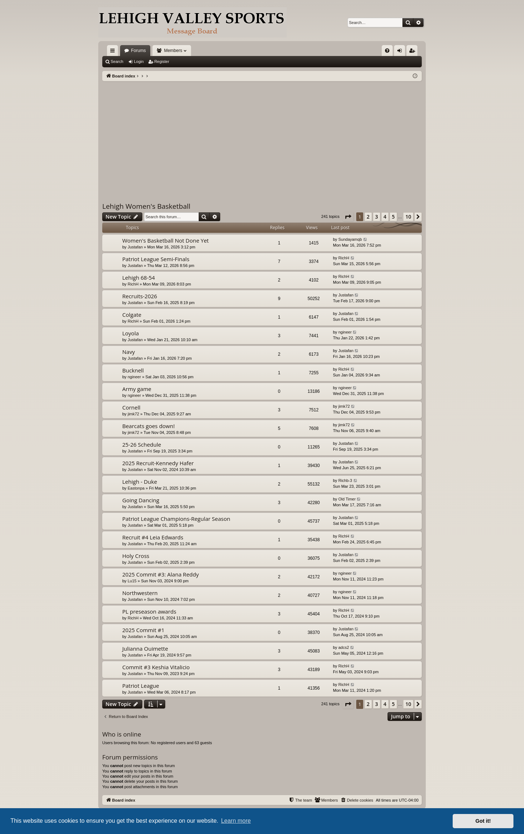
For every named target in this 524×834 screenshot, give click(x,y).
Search (117, 61)
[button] (347, 216)
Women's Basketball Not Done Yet (165, 240)
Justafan (135, 247)
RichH (343, 258)
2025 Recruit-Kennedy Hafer (158, 463)
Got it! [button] (483, 821)
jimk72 (133, 414)
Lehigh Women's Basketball (146, 206)
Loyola (130, 333)
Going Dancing (140, 500)
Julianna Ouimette (145, 648)
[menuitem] (387, 50)
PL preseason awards (149, 611)
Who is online (121, 734)
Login (139, 61)
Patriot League (140, 685)
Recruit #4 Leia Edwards (152, 537)
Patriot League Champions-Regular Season (176, 518)
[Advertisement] (262, 136)
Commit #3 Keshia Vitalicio (156, 667)
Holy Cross (135, 555)
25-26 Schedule (141, 444)
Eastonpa (136, 488)
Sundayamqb (350, 239)
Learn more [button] (236, 821)
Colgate (132, 314)
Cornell (131, 407)
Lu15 (132, 581)
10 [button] (408, 216)
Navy (128, 351)
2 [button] (368, 216)
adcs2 (343, 647)
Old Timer (347, 499)
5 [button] (393, 216)
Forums (138, 50)
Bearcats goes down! (148, 426)
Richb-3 (345, 480)
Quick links (114, 52)
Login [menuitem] (401, 52)
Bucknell (133, 370)
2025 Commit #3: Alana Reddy (160, 574)
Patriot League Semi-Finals (155, 259)
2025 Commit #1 (143, 630)
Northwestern (140, 592)
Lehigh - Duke (139, 481)
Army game (136, 388)
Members (173, 50)
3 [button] (376, 216)
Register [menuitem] (413, 52)
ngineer (345, 332)
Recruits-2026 (139, 296)
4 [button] (385, 216)
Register (161, 61)
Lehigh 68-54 (138, 277)
